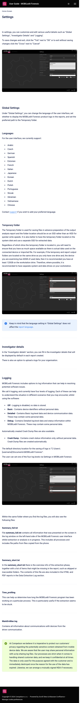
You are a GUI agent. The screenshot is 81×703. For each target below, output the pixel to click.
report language (26, 327)
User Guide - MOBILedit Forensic (24, 4)
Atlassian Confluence (57, 697)
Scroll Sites (43, 697)
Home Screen (7, 11)
